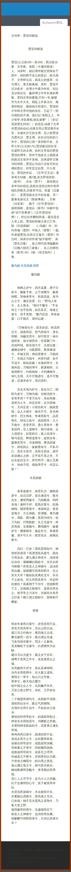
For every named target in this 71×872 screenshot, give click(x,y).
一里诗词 (13, 850)
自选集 (49, 850)
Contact (15, 853)
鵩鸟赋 (15, 265)
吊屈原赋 (26, 265)
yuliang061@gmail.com (19, 861)
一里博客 (26, 850)
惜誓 (36, 265)
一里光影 (38, 850)
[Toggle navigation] (13, 9)
